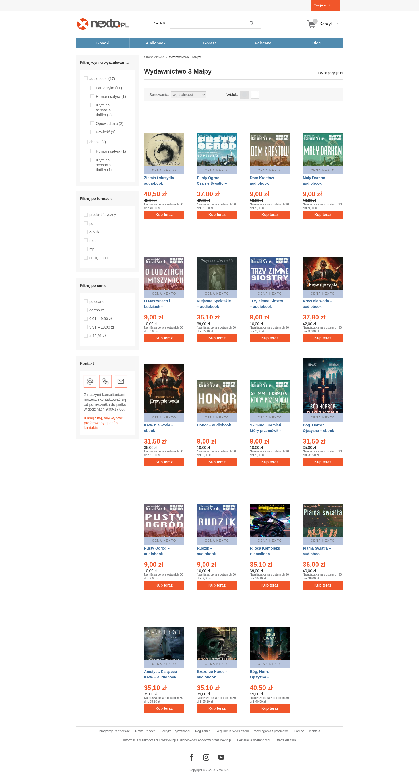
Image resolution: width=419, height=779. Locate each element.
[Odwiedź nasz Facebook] (191, 757)
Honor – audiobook (214, 425)
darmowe (97, 310)
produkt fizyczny (102, 215)
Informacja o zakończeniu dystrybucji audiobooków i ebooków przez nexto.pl (177, 740)
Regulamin (202, 731)
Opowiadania (109, 123)
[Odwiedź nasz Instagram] (206, 757)
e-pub (94, 232)
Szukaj (160, 23)
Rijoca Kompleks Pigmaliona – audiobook (265, 554)
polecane (96, 301)
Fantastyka (109, 88)
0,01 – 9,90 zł (100, 319)
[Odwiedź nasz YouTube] (221, 757)
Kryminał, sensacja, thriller (104, 110)
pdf (91, 223)
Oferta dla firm (286, 740)
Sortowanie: (159, 94)
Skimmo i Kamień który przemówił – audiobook (265, 430)
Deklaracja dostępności (253, 740)
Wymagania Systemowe (271, 731)
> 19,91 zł (97, 336)
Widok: (232, 94)
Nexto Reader (145, 731)
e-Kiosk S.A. (221, 770)
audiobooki (102, 78)
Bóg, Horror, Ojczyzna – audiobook (261, 677)
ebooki (97, 142)
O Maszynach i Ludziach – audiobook (157, 306)
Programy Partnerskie (114, 731)
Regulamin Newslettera (232, 731)
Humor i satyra (111, 96)
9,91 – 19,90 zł (101, 327)
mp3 (92, 249)
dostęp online (100, 258)
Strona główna (154, 57)
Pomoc (299, 731)
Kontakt (314, 731)
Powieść (105, 132)
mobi (93, 240)
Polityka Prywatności (175, 731)
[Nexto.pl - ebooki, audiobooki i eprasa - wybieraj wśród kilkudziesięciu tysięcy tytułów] (103, 24)
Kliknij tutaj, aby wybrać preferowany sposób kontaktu (103, 423)
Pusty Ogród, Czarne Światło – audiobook (212, 183)
